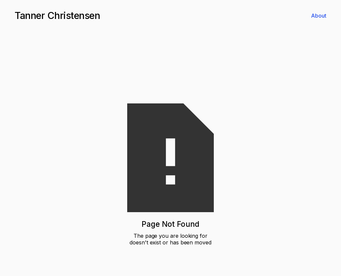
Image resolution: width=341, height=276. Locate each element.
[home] (57, 15)
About (318, 15)
